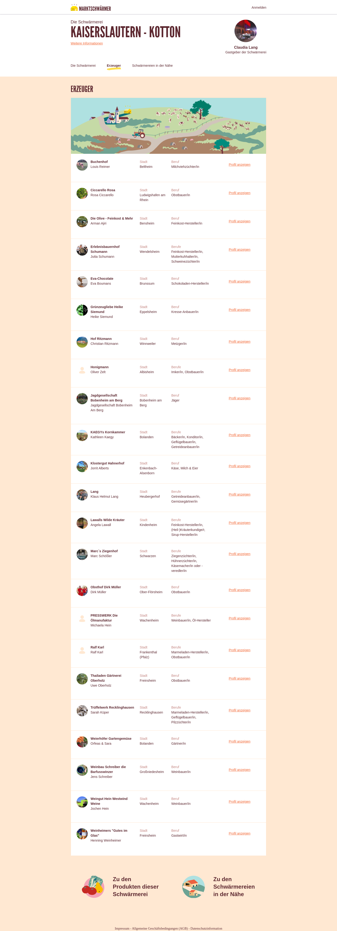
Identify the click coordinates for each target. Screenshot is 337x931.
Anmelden (259, 7)
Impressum (122, 928)
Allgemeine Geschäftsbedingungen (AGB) (160, 928)
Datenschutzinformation (206, 928)
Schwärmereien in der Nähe (152, 65)
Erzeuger (114, 65)
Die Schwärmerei (83, 65)
